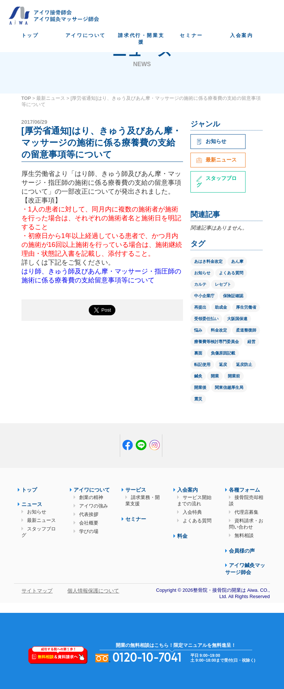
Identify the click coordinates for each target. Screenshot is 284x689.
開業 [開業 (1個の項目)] (215, 376)
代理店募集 (246, 512)
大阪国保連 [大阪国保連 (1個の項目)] (237, 318)
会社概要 (88, 523)
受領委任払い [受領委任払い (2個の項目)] (206, 318)
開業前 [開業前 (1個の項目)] (234, 376)
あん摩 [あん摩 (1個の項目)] (237, 261)
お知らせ (211, 141)
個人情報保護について (93, 591)
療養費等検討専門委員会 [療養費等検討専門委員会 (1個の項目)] (216, 341)
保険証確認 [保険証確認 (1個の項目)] (233, 295)
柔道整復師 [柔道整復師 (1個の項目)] (246, 330)
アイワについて (85, 35)
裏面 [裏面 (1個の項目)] (198, 353)
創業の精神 (91, 497)
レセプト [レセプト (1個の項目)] (223, 284)
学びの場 (88, 531)
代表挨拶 (88, 514)
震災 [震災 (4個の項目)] (198, 399)
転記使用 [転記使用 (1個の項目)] (202, 364)
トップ (30, 35)
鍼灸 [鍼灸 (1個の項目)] (198, 376)
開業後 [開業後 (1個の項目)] (200, 387)
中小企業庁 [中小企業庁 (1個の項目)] (204, 295)
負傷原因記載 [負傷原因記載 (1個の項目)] (223, 353)
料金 (182, 536)
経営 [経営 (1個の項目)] (251, 341)
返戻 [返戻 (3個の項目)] (223, 364)
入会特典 (192, 512)
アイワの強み (93, 506)
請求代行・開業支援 (141, 39)
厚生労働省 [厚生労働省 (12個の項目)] (246, 307)
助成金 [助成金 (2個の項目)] (221, 307)
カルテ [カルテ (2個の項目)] (200, 284)
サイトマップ (37, 591)
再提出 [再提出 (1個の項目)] (200, 307)
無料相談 (244, 535)
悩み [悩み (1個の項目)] (198, 330)
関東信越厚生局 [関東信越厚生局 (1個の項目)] (229, 387)
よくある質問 (197, 520)
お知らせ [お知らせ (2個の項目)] (202, 273)
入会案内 (241, 35)
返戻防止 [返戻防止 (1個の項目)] (244, 364)
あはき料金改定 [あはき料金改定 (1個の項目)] (208, 261)
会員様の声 (242, 551)
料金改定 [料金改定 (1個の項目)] (219, 330)
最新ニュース (50, 98)
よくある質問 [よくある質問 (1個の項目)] (231, 273)
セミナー (191, 35)
